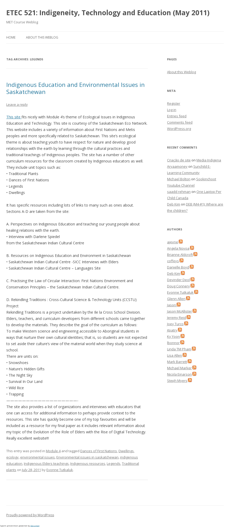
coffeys (173, 261)
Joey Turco (175, 324)
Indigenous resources (87, 463)
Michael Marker (179, 368)
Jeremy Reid (176, 317)
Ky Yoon (173, 336)
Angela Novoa (178, 248)
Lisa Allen (174, 355)
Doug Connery (178, 286)
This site (14, 116)
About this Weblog (42, 37)
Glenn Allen (176, 298)
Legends (113, 463)
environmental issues (37, 457)
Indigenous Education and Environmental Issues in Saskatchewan (75, 88)
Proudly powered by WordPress (30, 515)
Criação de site (179, 160)
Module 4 (53, 451)
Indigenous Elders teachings (46, 463)
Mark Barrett (177, 361)
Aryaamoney (177, 166)
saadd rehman (179, 191)
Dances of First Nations (98, 451)
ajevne (172, 242)
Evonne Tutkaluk (59, 469)
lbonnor (173, 342)
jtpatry (172, 330)
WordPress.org (179, 128)
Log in (171, 109)
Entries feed (176, 116)
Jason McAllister (179, 311)
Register (173, 103)
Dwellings (126, 451)
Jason (172, 305)
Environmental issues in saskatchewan (87, 457)
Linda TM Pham (179, 349)
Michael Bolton (178, 179)
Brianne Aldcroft (180, 254)
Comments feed (179, 122)
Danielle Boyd (178, 267)
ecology (12, 457)
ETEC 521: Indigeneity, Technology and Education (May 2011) (108, 12)
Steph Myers (177, 380)
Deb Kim (173, 204)
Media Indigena (208, 160)
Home (10, 37)
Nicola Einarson (179, 374)
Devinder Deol (178, 279)
